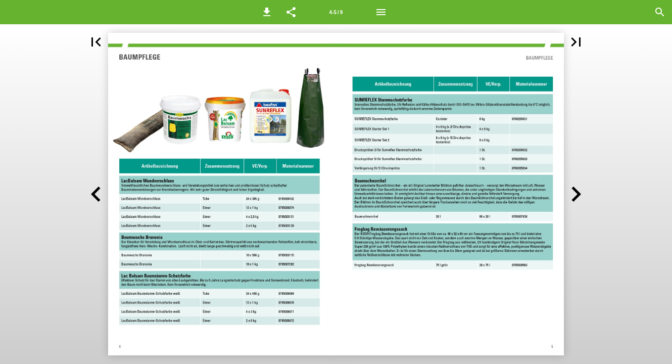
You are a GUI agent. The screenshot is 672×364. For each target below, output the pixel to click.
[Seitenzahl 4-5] (336, 12)
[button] (267, 12)
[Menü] (381, 12)
